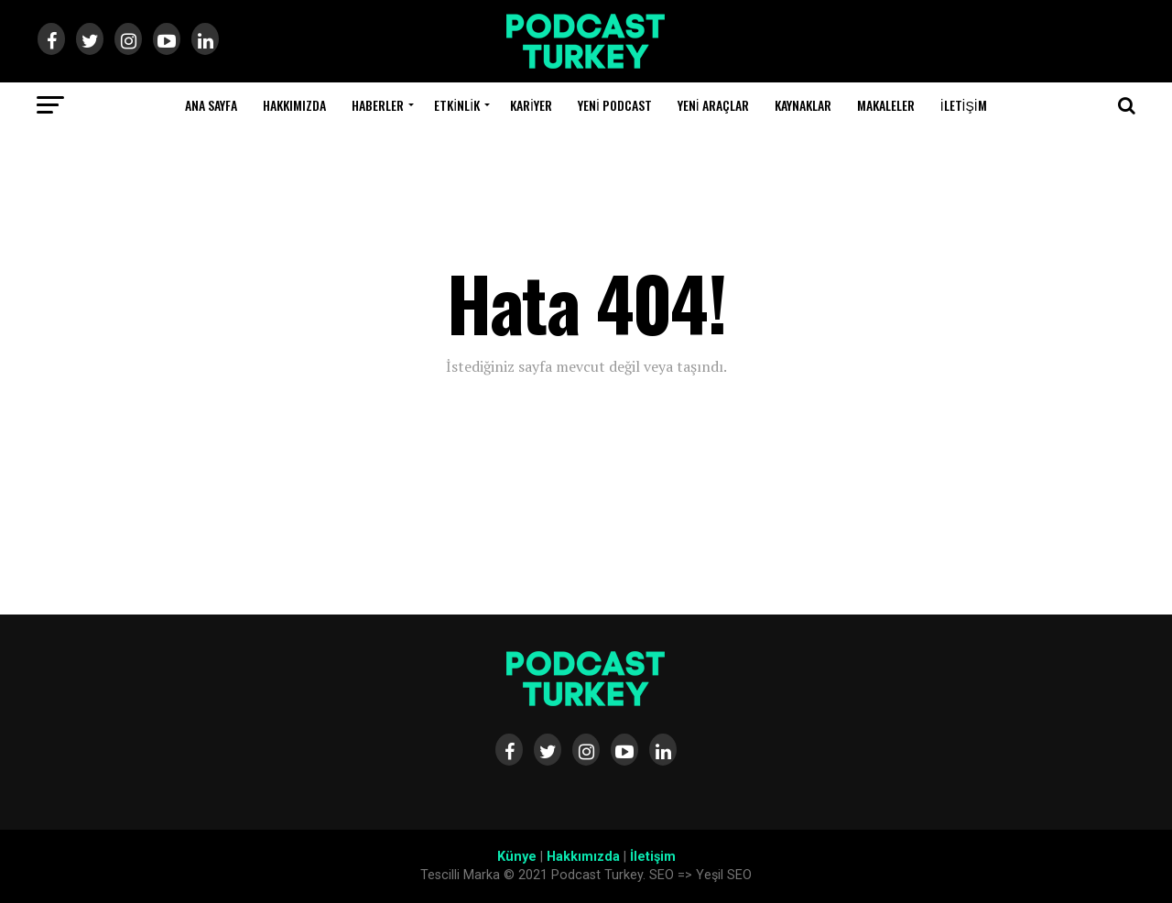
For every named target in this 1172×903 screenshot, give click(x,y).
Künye (517, 857)
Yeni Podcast (615, 104)
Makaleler (886, 104)
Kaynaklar (803, 104)
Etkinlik (457, 104)
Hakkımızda (294, 104)
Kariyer (531, 104)
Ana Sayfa (211, 104)
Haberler (378, 104)
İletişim (963, 104)
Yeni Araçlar (713, 104)
